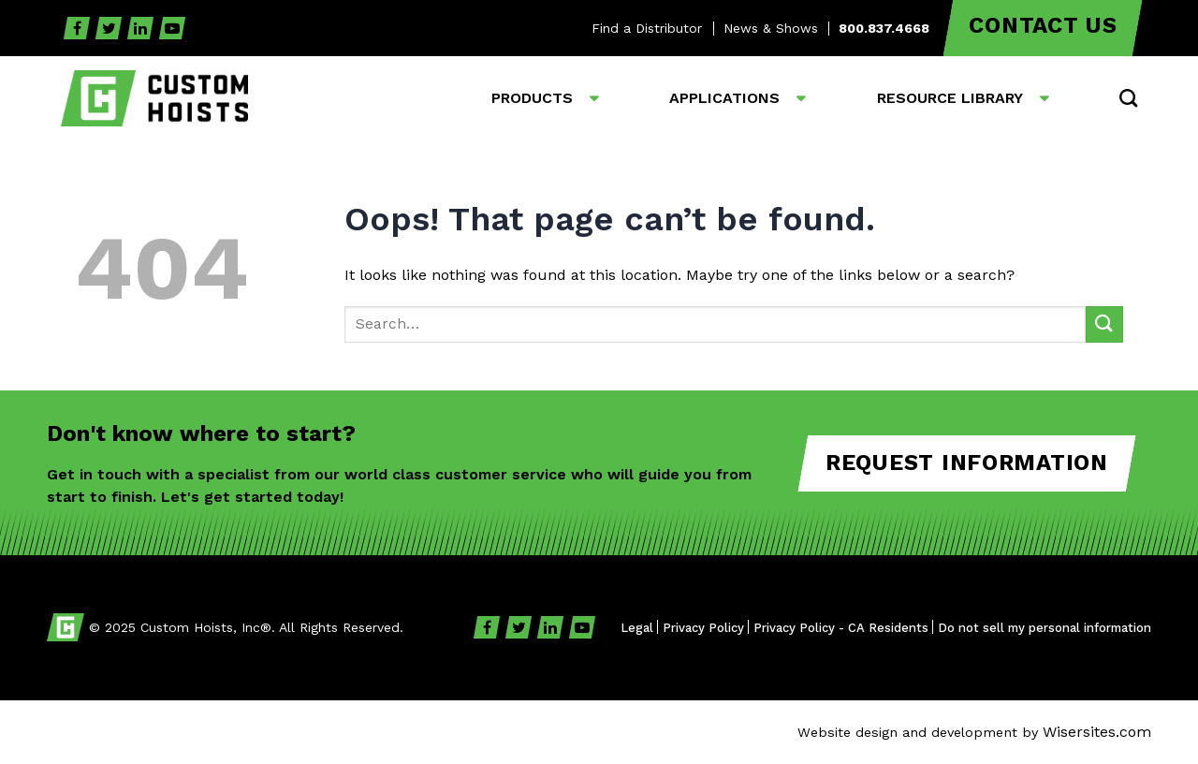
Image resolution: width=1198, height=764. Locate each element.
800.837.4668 (884, 28)
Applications (724, 98)
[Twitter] (108, 28)
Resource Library (950, 98)
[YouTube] (172, 28)
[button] (1128, 98)
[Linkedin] (140, 28)
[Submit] (1104, 324)
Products (532, 98)
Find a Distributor (647, 28)
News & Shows (770, 28)
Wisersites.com (1097, 732)
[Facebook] (77, 28)
